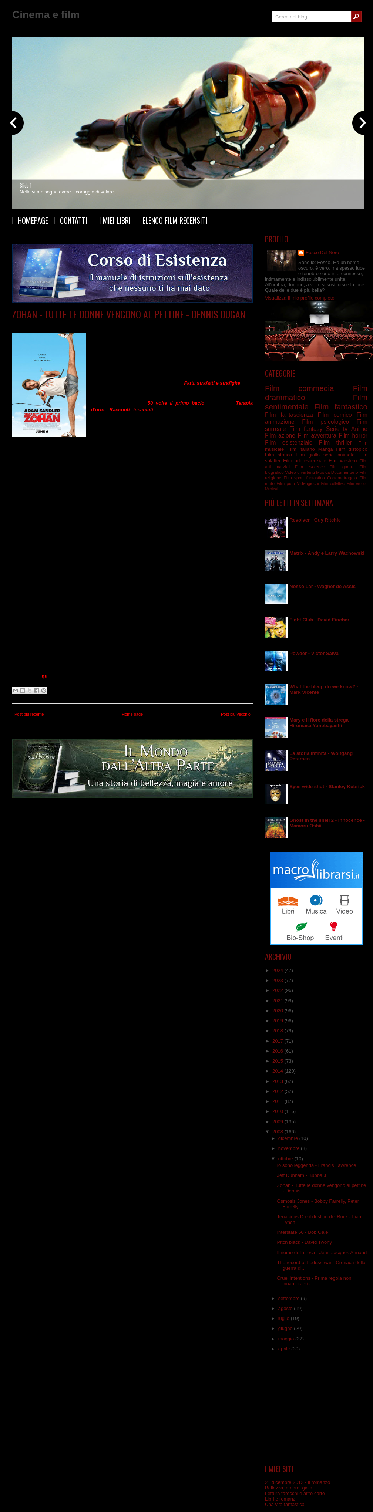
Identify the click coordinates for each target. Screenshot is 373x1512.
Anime (359, 429)
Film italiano (301, 449)
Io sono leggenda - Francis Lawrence (316, 1165)
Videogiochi (308, 483)
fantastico (315, 477)
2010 (278, 1111)
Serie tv (336, 429)
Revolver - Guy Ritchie (315, 520)
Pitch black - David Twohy (304, 1242)
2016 (278, 1051)
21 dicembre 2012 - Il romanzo (297, 1482)
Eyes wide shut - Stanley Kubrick (327, 786)
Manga (325, 449)
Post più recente (29, 714)
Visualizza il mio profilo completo (300, 298)
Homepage (33, 220)
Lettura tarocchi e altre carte (295, 1493)
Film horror (353, 435)
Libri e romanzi (280, 1499)
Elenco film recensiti (175, 220)
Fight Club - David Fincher (319, 619)
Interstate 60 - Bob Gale (302, 1232)
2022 (278, 990)
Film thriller (335, 442)
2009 (278, 1121)
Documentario (344, 472)
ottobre (286, 1158)
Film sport (294, 477)
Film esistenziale (288, 442)
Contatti (73, 220)
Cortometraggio (342, 477)
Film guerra (342, 466)
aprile (284, 1348)
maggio (286, 1338)
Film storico (278, 455)
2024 (278, 970)
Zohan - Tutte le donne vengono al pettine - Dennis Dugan (128, 314)
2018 (278, 1030)
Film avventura (317, 435)
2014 (278, 1071)
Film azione (280, 435)
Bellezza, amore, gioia (288, 1488)
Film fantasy (305, 429)
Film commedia (114, 325)
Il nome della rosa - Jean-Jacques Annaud (322, 1252)
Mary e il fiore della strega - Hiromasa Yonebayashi (320, 722)
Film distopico (351, 449)
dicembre (288, 1138)
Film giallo (308, 455)
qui (45, 676)
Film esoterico (310, 466)
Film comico (84, 325)
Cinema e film (46, 14)
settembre (289, 1298)
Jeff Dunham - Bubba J (301, 1175)
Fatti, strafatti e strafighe (212, 383)
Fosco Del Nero (322, 252)
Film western (343, 460)
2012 (278, 1091)
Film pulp (285, 483)
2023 (278, 980)
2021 (278, 1000)
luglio (284, 1318)
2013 (278, 1081)
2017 (278, 1041)
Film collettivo (333, 484)
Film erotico (357, 484)
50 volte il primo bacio (176, 403)
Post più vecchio (236, 714)
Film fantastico (340, 406)
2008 (278, 1131)
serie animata (338, 455)
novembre (289, 1148)
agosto (286, 1308)
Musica (323, 472)
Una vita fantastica (285, 1504)
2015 (278, 1061)
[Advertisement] (316, 1410)
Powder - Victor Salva (314, 653)
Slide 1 (25, 185)
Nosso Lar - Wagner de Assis (322, 586)
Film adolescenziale (304, 460)
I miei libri (115, 220)
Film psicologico (325, 422)
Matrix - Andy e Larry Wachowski (326, 553)
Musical (271, 489)
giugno (286, 1328)
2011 (278, 1101)
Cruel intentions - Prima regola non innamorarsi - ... (314, 1280)
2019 (278, 1020)
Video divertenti (300, 472)
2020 (278, 1010)
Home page (132, 714)
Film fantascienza (289, 415)
